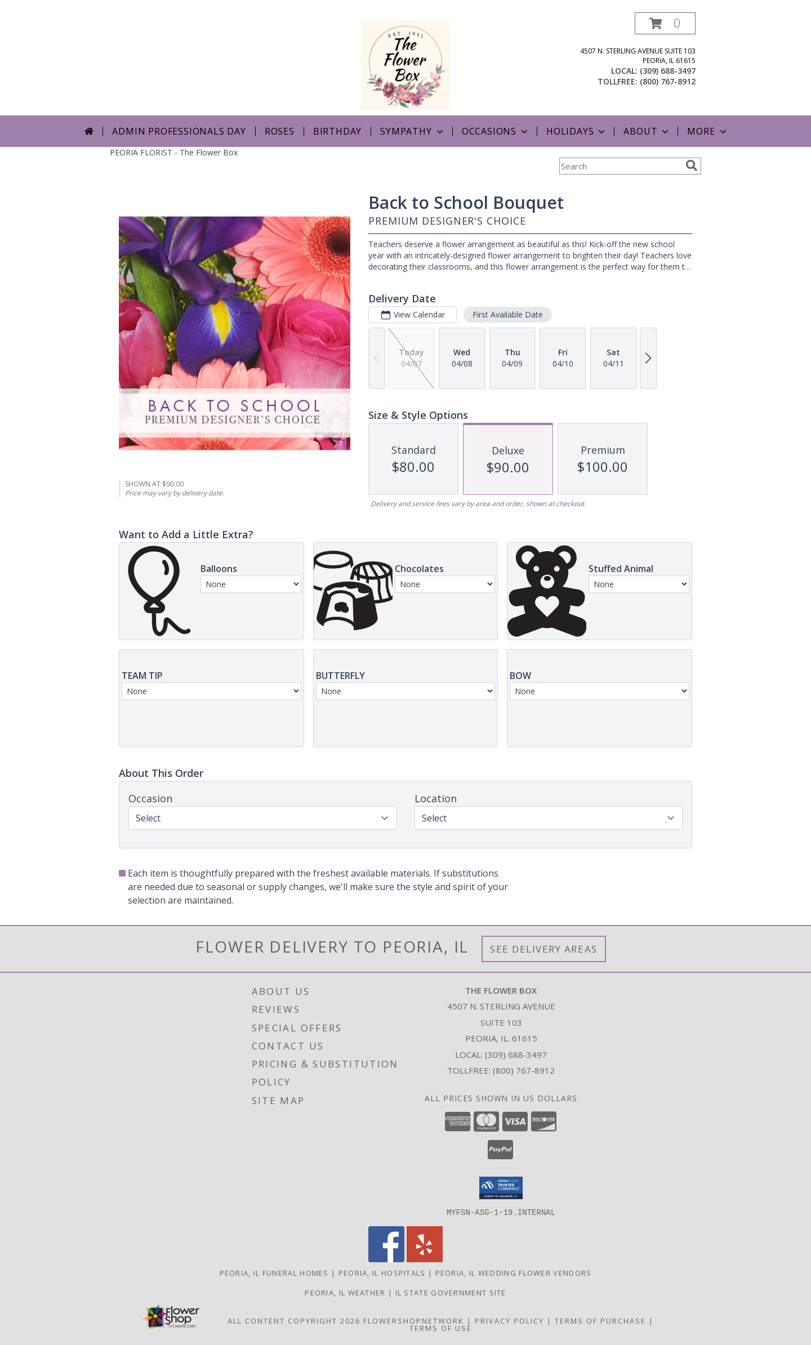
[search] (692, 165)
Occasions (496, 131)
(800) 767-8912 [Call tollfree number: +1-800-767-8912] (668, 81)
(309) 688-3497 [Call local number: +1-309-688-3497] (668, 70)
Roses (280, 131)
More (707, 131)
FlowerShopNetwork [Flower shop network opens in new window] (413, 1320)
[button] (665, 23)
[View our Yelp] (425, 1258)
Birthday (337, 131)
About (647, 131)
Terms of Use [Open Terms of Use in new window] (440, 1327)
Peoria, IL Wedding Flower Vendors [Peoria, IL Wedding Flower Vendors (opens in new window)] (513, 1272)
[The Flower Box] (405, 64)
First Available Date (508, 314)
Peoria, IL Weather (345, 1292)
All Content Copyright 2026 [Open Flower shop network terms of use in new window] (294, 1320)
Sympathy (412, 131)
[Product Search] (620, 166)
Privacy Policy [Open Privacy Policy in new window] (509, 1320)
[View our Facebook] (386, 1258)
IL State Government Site (450, 1292)
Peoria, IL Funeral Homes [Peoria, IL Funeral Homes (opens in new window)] (274, 1272)
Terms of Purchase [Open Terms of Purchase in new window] (600, 1320)
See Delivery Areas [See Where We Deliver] (544, 948)
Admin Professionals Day (179, 131)
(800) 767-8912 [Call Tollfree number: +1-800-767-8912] (524, 1070)
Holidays (576, 131)
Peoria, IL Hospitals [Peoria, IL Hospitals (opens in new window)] (382, 1272)
